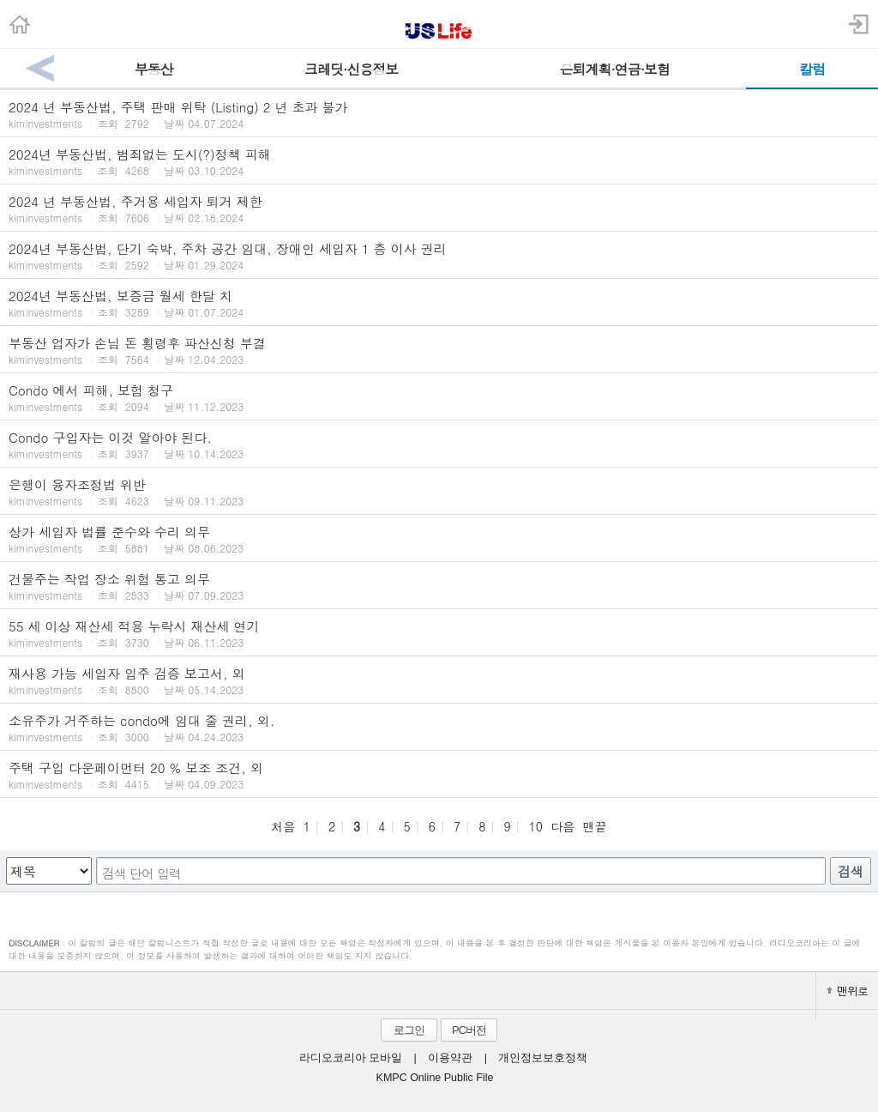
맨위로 (847, 990)
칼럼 (812, 69)
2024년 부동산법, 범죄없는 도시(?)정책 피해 (439, 161)
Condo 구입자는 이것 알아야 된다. (439, 444)
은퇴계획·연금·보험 (614, 69)
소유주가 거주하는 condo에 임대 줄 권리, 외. (439, 727)
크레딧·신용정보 (351, 69)
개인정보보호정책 (542, 1058)
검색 (850, 871)
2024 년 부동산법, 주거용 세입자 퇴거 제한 (439, 208)
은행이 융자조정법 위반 (439, 491)
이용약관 (450, 1058)
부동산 (154, 69)
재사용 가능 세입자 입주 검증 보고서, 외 (439, 680)
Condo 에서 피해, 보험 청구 (439, 397)
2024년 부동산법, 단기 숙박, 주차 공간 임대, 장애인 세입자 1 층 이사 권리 (439, 255)
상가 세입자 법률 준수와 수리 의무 (439, 539)
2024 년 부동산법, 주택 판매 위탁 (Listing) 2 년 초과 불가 (439, 114)
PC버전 (469, 1030)
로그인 (409, 1030)
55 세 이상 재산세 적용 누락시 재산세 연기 (439, 633)
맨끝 (595, 826)
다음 (562, 826)
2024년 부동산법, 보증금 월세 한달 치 (439, 303)
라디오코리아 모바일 (350, 1058)
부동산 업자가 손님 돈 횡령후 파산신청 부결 (439, 350)
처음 (283, 826)
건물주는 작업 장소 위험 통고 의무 (439, 586)
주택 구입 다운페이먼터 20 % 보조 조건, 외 (439, 774)
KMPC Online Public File (435, 1078)
